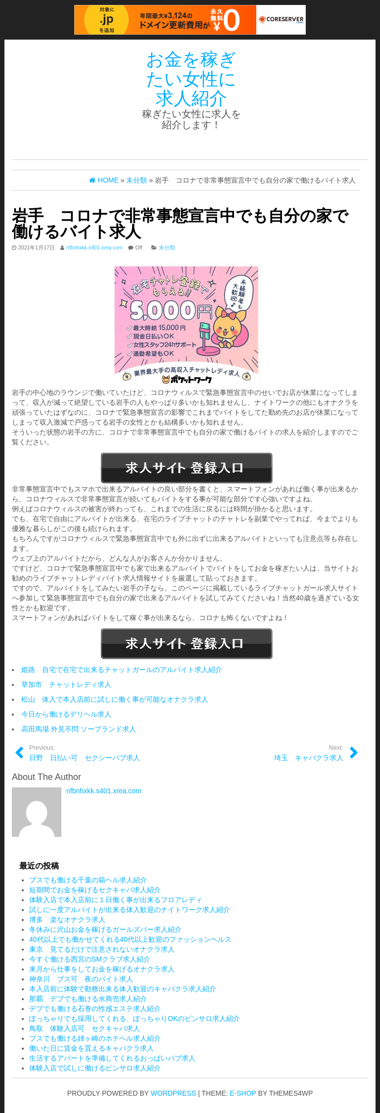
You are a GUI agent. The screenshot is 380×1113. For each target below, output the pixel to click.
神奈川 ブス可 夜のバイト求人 (81, 979)
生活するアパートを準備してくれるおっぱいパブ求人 (112, 1058)
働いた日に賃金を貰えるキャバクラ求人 (91, 1048)
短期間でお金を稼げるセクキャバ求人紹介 (95, 890)
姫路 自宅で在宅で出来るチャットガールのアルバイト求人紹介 (121, 670)
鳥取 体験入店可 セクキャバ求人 (84, 1028)
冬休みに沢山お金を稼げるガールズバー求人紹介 (105, 929)
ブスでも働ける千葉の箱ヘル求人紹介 (88, 880)
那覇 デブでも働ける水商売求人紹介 (88, 999)
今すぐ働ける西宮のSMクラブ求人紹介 (89, 959)
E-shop (243, 1093)
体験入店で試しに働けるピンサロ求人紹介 (95, 1068)
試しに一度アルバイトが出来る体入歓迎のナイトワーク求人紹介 (129, 910)
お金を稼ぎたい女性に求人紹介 (191, 78)
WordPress (173, 1093)
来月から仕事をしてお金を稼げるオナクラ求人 (102, 969)
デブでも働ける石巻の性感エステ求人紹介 (95, 1009)
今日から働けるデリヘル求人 (66, 714)
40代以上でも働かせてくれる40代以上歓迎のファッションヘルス (130, 939)
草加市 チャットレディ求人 (66, 684)
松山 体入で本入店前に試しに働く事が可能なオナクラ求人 (114, 699)
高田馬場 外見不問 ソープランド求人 (78, 729)
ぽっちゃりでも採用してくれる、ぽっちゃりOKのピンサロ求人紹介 (134, 1018)
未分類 (167, 247)
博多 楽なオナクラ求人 (67, 919)
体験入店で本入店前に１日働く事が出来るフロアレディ (115, 900)
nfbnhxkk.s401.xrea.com (94, 247)
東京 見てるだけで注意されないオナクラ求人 (102, 949)
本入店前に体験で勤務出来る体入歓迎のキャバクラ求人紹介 (122, 989)
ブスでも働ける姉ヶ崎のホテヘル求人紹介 (95, 1038)
